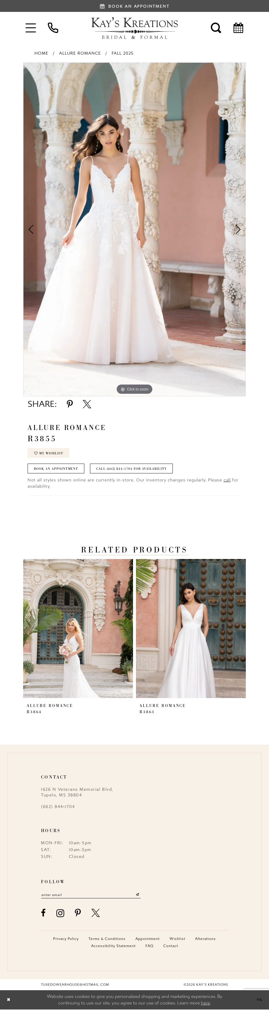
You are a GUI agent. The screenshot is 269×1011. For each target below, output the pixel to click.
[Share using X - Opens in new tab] (87, 404)
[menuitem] (31, 28)
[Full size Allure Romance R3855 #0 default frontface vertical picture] (134, 229)
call (227, 481)
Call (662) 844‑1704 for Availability (133, 470)
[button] (31, 28)
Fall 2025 (123, 53)
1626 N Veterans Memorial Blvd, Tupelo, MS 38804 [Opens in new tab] (77, 793)
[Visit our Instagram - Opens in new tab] (60, 914)
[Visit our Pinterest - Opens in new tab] (78, 915)
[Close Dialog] (9, 1001)
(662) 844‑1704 (58, 807)
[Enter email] (93, 896)
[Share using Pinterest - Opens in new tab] (70, 404)
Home (41, 53)
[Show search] (216, 28)
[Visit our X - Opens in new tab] (95, 915)
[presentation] (78, 629)
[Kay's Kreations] (134, 28)
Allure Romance (80, 53)
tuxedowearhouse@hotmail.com (75, 986)
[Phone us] (53, 28)
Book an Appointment (56, 470)
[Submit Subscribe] (141, 896)
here (205, 1004)
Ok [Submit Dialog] (260, 1001)
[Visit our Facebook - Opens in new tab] (43, 915)
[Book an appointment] (134, 6)
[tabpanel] (134, 229)
